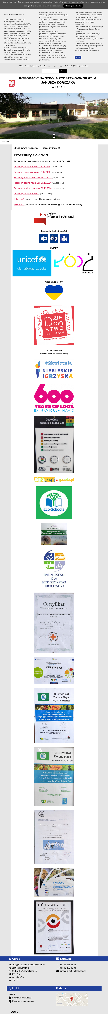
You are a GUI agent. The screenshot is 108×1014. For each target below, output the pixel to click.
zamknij (78, 57)
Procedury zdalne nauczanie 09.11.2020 (33, 188)
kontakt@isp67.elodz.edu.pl (71, 971)
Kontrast (68, 66)
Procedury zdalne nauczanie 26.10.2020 (33, 183)
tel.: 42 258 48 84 (66, 968)
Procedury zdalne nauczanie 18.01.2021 (33, 177)
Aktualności (34, 148)
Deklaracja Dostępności (21, 1001)
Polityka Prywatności (20, 997)
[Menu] (54, 142)
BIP (12, 994)
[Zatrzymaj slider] (54, 136)
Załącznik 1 (19, 199)
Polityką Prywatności (62, 2)
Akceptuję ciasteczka (73, 6)
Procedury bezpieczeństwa (26, 194)
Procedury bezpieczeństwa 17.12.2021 (32, 167)
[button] (3, 116)
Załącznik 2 (19, 204)
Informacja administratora (81, 66)
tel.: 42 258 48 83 (66, 965)
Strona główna (24, 66)
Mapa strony (34, 66)
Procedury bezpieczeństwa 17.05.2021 (32, 172)
